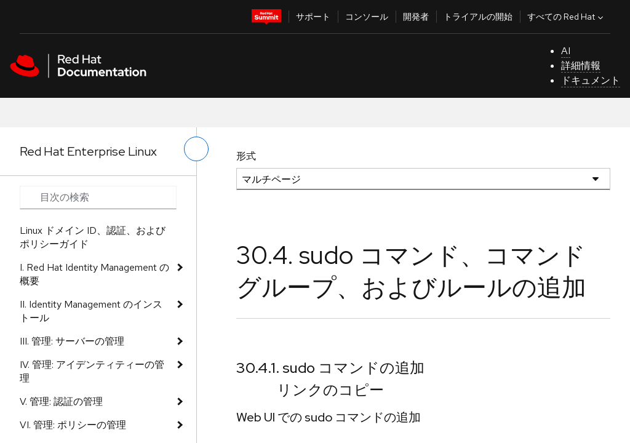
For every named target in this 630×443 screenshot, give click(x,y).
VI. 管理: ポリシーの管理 (73, 424)
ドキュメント (590, 80)
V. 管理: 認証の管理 (61, 401)
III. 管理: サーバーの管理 (72, 341)
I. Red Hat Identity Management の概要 (94, 274)
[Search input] (98, 197)
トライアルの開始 (478, 16)
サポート (313, 16)
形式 (246, 156)
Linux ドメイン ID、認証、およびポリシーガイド (92, 237)
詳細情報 (580, 65)
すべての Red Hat (566, 16)
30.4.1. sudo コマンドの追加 (330, 367)
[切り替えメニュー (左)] (196, 149)
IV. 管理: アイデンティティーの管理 (92, 371)
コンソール (366, 16)
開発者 (416, 16)
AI (565, 50)
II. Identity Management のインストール (91, 311)
